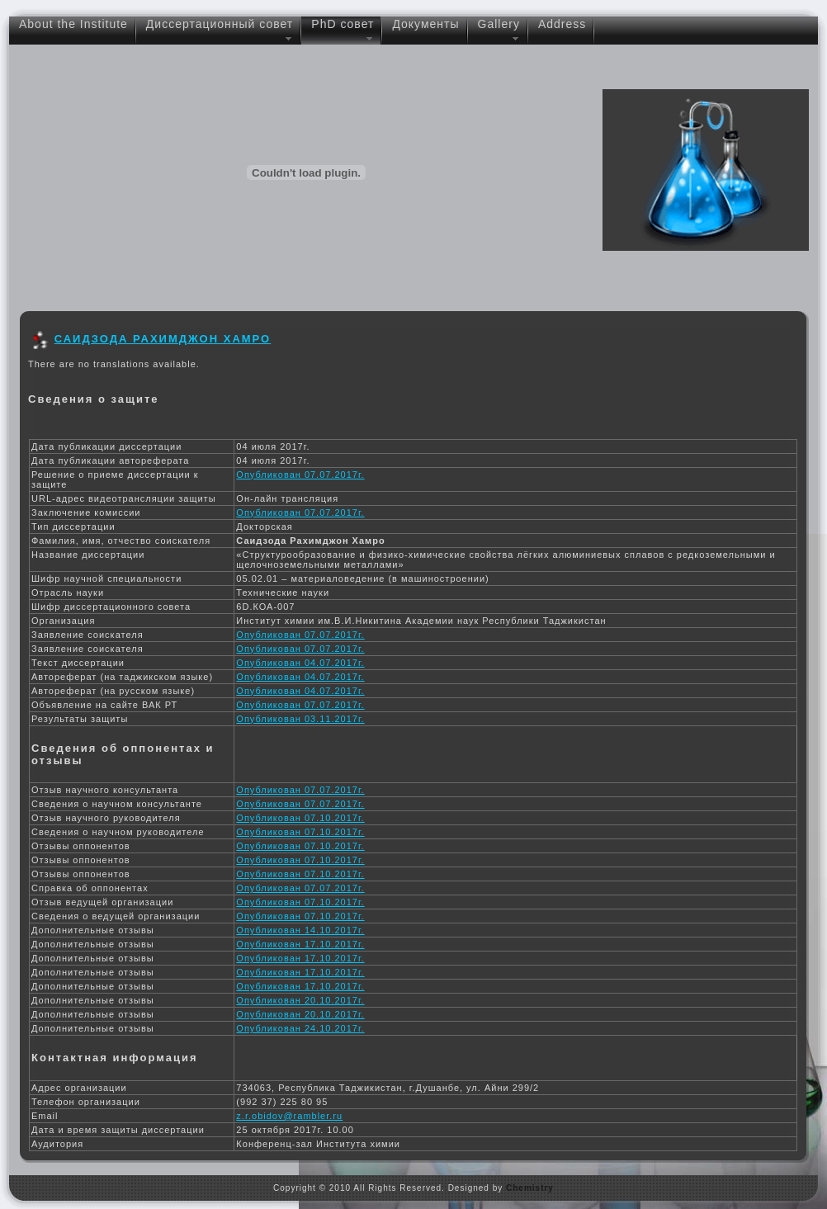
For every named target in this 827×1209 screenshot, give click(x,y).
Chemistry (530, 1187)
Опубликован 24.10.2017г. (300, 1028)
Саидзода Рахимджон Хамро (163, 339)
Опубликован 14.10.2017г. (300, 930)
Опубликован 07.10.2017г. (300, 818)
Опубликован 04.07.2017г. (300, 663)
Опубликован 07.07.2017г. (300, 474)
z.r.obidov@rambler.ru (289, 1116)
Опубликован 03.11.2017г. (300, 719)
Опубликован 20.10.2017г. (300, 1000)
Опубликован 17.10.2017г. (300, 944)
